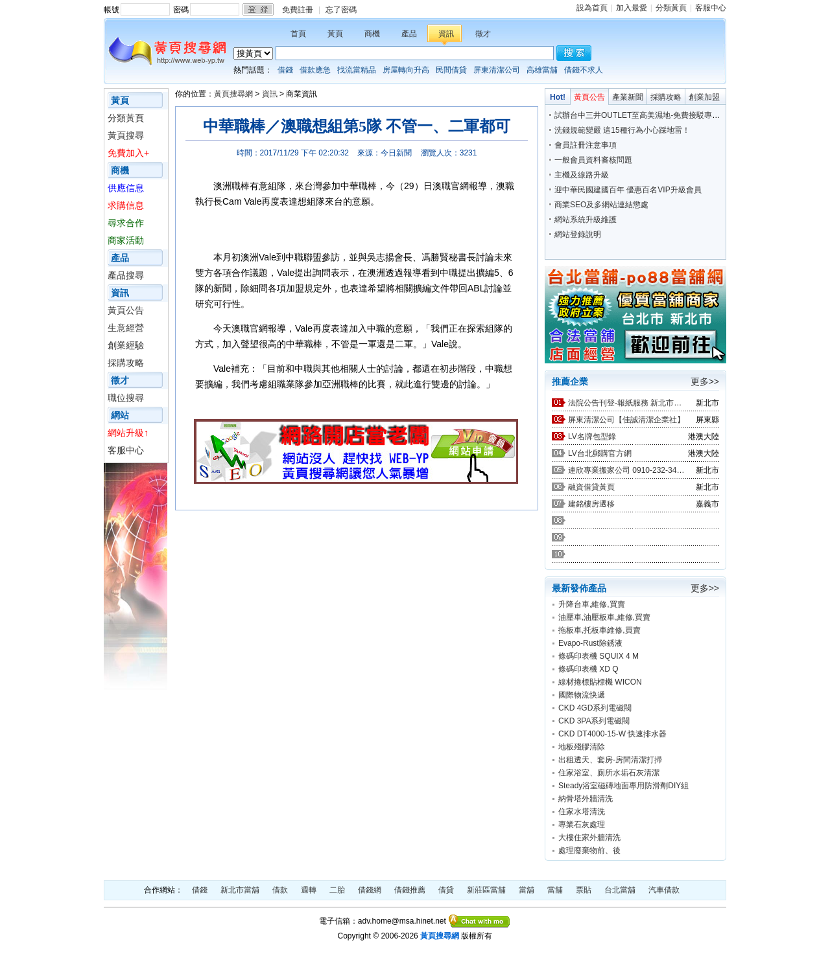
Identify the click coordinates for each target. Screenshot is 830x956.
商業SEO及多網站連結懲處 (601, 204)
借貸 (446, 889)
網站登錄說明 (577, 234)
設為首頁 (592, 7)
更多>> (705, 381)
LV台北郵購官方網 (600, 453)
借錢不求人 (583, 69)
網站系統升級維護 (585, 219)
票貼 (583, 889)
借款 (280, 889)
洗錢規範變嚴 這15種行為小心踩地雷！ (622, 130)
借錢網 (369, 889)
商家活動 (126, 240)
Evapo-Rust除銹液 (590, 643)
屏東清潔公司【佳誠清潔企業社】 (626, 419)
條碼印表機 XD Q (588, 669)
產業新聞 (627, 97)
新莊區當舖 (486, 889)
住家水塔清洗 (581, 811)
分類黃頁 (671, 7)
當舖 (526, 889)
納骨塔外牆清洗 (585, 798)
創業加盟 (704, 97)
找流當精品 (356, 69)
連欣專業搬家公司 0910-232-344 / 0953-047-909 (626, 470)
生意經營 (126, 328)
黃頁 (335, 33)
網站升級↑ (128, 432)
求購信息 (126, 205)
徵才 (483, 33)
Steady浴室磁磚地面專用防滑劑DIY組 (623, 785)
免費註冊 (297, 9)
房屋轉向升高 (406, 69)
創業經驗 (126, 345)
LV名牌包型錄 (592, 436)
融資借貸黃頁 (591, 487)
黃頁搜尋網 (233, 93)
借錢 (285, 69)
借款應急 (315, 69)
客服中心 (710, 7)
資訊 (446, 33)
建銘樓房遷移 (591, 503)
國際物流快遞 (581, 695)
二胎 (337, 889)
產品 (409, 33)
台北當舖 (619, 889)
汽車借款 (664, 889)
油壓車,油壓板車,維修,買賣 (604, 617)
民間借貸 (451, 69)
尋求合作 (126, 223)
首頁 (298, 33)
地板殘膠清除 (581, 746)
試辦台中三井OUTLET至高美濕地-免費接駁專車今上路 (648, 115)
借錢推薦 (409, 889)
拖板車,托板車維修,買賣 (599, 630)
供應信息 (126, 188)
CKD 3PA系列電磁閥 (594, 720)
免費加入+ (128, 153)
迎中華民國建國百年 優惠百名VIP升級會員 (628, 189)
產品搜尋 (126, 275)
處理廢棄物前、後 (589, 850)
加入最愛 (631, 7)
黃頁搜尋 (126, 135)
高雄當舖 (542, 69)
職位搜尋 (126, 398)
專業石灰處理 (581, 824)
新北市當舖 (239, 889)
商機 (372, 33)
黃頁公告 (126, 310)
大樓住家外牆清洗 (589, 837)
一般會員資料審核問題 (593, 160)
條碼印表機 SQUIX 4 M (598, 656)
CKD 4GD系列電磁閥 (595, 707)
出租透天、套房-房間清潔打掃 (610, 759)
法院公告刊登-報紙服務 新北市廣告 (626, 402)
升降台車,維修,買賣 (591, 604)
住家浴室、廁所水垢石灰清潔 (608, 772)
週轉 (308, 889)
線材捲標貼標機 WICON (600, 682)
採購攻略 (126, 363)
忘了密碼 (341, 9)
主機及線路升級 (581, 174)
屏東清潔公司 (496, 69)
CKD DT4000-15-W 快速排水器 (612, 733)
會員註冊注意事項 (585, 145)
